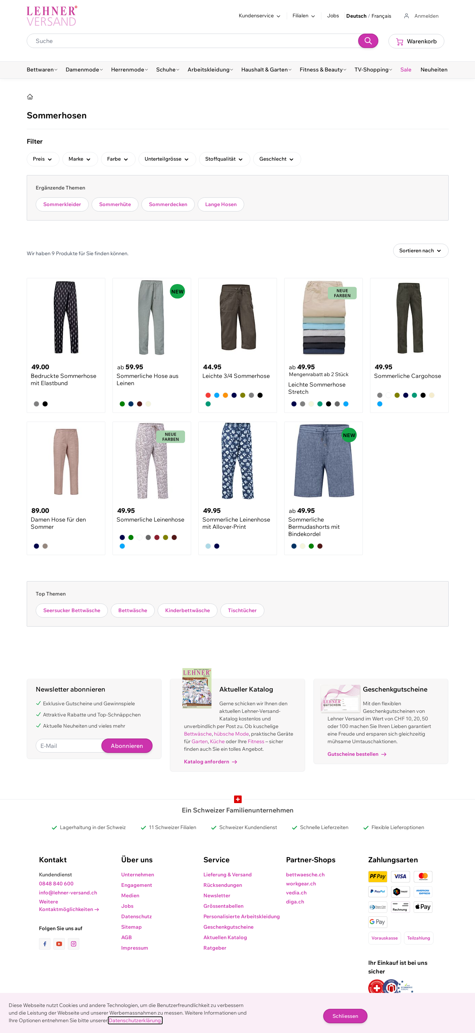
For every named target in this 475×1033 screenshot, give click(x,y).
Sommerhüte (115, 204)
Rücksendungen (222, 885)
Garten (200, 741)
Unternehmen (137, 874)
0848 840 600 (56, 883)
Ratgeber (214, 948)
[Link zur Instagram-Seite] (73, 944)
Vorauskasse (384, 938)
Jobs (333, 15)
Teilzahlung (418, 938)
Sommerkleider (62, 204)
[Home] (30, 96)
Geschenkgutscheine (228, 927)
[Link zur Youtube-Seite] (60, 944)
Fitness (256, 741)
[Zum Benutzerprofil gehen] (421, 16)
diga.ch (295, 901)
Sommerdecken (168, 204)
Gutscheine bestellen (356, 754)
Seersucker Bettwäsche (71, 610)
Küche (217, 741)
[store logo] (52, 16)
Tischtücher (242, 610)
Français (381, 16)
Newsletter (216, 895)
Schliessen (345, 1016)
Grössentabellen (223, 906)
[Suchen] (368, 41)
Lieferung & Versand (227, 874)
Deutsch (356, 16)
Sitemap (131, 927)
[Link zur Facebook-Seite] (46, 944)
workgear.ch (301, 883)
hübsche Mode (231, 734)
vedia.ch (296, 892)
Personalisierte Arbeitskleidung (241, 916)
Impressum (134, 948)
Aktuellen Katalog (225, 937)
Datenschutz (136, 916)
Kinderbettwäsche (187, 610)
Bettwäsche (132, 610)
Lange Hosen (221, 204)
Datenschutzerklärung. (135, 1020)
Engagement (136, 885)
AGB (126, 937)
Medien (130, 895)
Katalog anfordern (210, 761)
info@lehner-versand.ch (68, 892)
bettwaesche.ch (305, 874)
